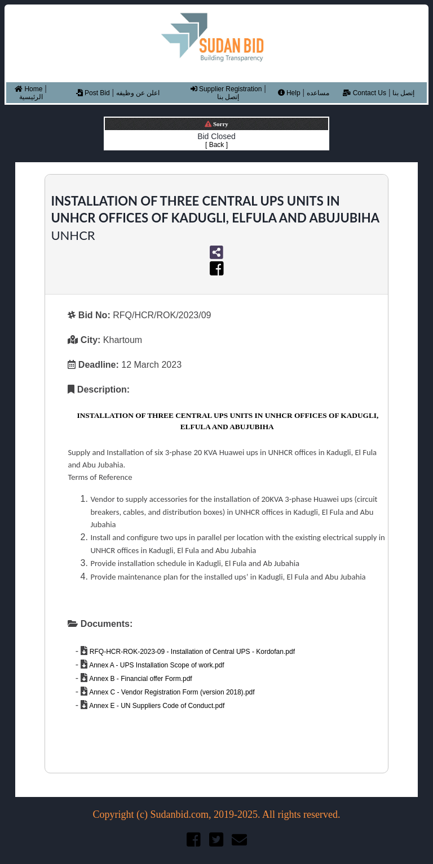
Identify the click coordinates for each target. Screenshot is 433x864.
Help (289, 93)
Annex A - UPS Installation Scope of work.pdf (155, 665)
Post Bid (93, 93)
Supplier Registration (226, 89)
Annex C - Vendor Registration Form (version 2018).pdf (170, 692)
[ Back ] (216, 145)
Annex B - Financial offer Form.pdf (139, 679)
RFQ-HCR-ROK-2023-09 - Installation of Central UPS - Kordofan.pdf (190, 652)
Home (28, 89)
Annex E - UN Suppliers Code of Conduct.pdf (155, 706)
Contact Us (364, 93)
